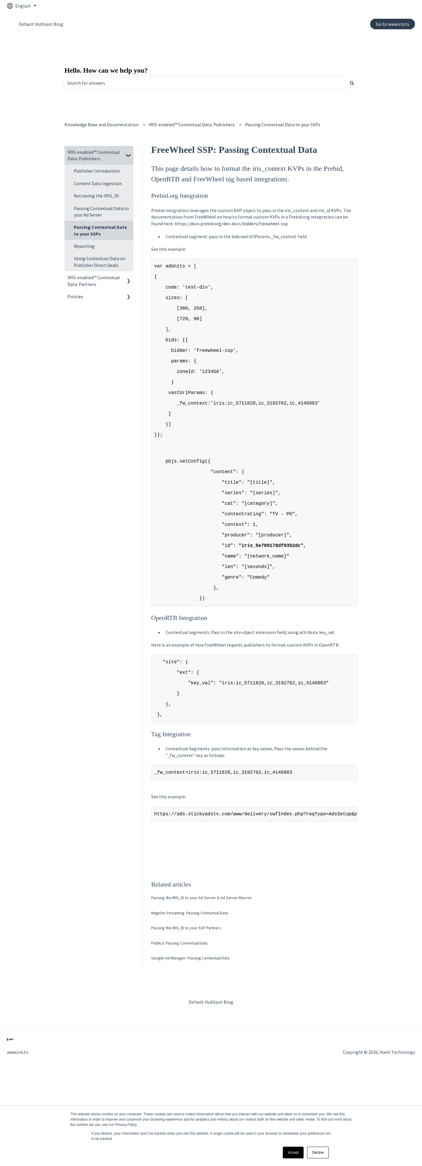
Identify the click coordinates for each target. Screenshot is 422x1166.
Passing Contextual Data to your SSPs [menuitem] (100, 230)
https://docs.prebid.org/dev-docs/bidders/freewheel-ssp (231, 223)
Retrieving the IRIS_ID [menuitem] (96, 196)
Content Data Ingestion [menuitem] (98, 183)
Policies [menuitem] (75, 296)
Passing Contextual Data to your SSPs (282, 124)
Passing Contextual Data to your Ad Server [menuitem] (101, 211)
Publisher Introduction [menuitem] (97, 171)
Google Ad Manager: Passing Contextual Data (190, 1048)
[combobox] (205, 82)
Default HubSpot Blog (41, 24)
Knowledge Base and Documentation (101, 124)
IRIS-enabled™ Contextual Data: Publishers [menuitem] (93, 155)
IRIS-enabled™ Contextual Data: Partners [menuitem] (93, 281)
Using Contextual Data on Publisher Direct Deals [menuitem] (99, 261)
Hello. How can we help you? (106, 70)
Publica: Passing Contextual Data (179, 1033)
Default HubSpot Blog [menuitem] (211, 1092)
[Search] (352, 82)
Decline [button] (318, 1152)
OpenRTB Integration (179, 692)
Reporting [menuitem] (84, 246)
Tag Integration (171, 822)
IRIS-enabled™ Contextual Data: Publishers (192, 124)
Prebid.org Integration (179, 195)
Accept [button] (293, 1152)
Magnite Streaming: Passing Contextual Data (189, 1003)
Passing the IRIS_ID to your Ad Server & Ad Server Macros (201, 988)
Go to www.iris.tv (392, 24)
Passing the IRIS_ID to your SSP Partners (186, 1018)
